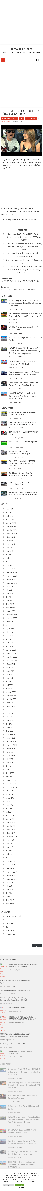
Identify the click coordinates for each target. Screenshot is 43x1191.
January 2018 (10, 865)
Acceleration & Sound (9, 118)
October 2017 (10, 875)
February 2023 (11, 650)
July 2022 (9, 674)
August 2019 (10, 798)
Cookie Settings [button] (8, 1186)
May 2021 (9, 724)
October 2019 (10, 791)
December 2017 (11, 868)
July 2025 (9, 548)
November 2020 (11, 745)
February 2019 (10, 819)
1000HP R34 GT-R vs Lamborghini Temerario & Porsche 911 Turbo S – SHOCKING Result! (23, 396)
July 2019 (9, 801)
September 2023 (11, 625)
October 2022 (10, 664)
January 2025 (11, 569)
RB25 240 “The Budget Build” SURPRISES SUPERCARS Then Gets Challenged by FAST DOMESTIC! (22, 463)
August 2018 (10, 840)
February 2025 (11, 565)
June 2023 (9, 636)
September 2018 (11, 836)
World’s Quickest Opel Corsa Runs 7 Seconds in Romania (23, 328)
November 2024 (11, 576)
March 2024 (10, 604)
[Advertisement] (21, 22)
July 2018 (9, 843)
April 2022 (9, 685)
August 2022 (10, 671)
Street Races (30, 118)
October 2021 (10, 706)
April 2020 (9, 770)
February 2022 (11, 692)
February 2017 (10, 903)
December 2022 (11, 657)
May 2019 (9, 808)
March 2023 (10, 646)
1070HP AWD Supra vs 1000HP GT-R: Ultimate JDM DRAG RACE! (23, 362)
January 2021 (10, 738)
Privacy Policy (21, 1187)
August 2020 (10, 755)
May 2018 (9, 851)
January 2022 (11, 696)
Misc (21, 118)
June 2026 (9, 509)
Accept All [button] (19, 1186)
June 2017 (9, 889)
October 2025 (10, 537)
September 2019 (11, 794)
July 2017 (9, 886)
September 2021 (11, 710)
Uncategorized (11, 934)
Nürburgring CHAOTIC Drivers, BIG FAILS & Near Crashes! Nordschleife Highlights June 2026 (25, 303)
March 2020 (10, 773)
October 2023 (10, 622)
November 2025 (11, 533)
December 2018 (11, 826)
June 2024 (9, 593)
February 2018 (10, 861)
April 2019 (9, 812)
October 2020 (10, 748)
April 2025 (9, 558)
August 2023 (10, 629)
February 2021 (10, 734)
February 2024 (11, 607)
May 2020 (9, 766)
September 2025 (11, 540)
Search (3, 942)
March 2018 (10, 858)
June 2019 (9, 805)
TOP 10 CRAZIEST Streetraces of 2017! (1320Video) (18, 290)
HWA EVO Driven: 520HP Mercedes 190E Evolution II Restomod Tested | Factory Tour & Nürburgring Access (24, 269)
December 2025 (11, 530)
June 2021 (9, 720)
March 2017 (10, 900)
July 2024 (9, 590)
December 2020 (11, 741)
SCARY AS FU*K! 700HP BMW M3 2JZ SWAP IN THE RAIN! (20, 281)
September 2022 (11, 667)
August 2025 (10, 544)
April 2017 (9, 896)
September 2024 (11, 583)
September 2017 (11, 879)
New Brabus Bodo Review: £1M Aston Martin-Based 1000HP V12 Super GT (24, 373)
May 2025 (9, 555)
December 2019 (11, 784)
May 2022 (9, 681)
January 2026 (11, 526)
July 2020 (9, 759)
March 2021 (10, 731)
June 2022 (9, 678)
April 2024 (9, 600)
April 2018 (9, 854)
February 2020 (11, 777)
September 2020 (12, 752)
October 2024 (10, 579)
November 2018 (11, 829)
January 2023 (11, 653)
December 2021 (11, 699)
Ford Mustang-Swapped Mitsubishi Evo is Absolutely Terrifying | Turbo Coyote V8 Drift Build (25, 316)
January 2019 (10, 822)
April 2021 (9, 727)
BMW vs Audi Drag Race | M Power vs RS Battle (22, 260)
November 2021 (11, 703)
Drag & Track (10, 923)
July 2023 (9, 632)
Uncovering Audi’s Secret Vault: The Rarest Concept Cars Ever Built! (23, 383)
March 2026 (10, 519)
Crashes (8, 920)
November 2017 (11, 872)
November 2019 (11, 787)
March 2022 (10, 688)
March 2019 (10, 815)
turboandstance (5, 122)
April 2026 (9, 516)
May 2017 (9, 893)
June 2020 (9, 762)
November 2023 (11, 618)
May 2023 (9, 639)
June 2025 (9, 551)
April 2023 (9, 643)
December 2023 (11, 614)
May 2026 (9, 512)
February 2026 (11, 523)
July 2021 (9, 717)
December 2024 (11, 572)
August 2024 (10, 586)
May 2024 (9, 597)
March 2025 (10, 562)
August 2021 (10, 713)
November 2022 (11, 660)
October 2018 (10, 833)
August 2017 (10, 882)
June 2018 (9, 847)
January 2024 (10, 611)
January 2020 (11, 780)
